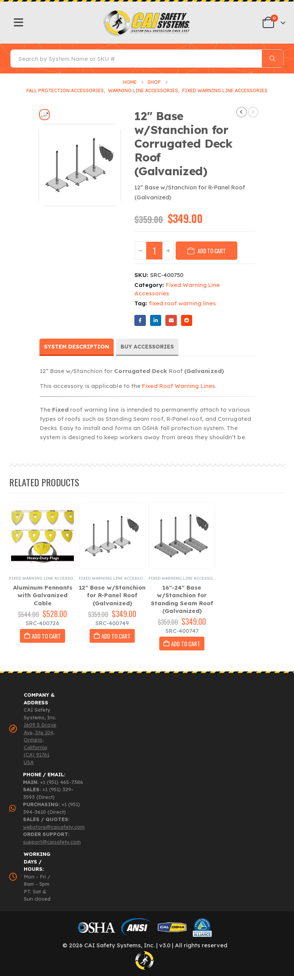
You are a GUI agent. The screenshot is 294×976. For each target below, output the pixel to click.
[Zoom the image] (147, 11)
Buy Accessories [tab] (147, 346)
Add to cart (212, 250)
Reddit (186, 320)
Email (170, 320)
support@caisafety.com (52, 842)
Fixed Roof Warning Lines (178, 385)
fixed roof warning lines (182, 303)
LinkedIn (155, 320)
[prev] (241, 112)
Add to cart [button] (46, 636)
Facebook (139, 320)
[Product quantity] (154, 250)
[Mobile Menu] (18, 23)
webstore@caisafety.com (54, 827)
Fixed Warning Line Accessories (46, 578)
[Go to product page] (42, 535)
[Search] (272, 58)
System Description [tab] (76, 346)
